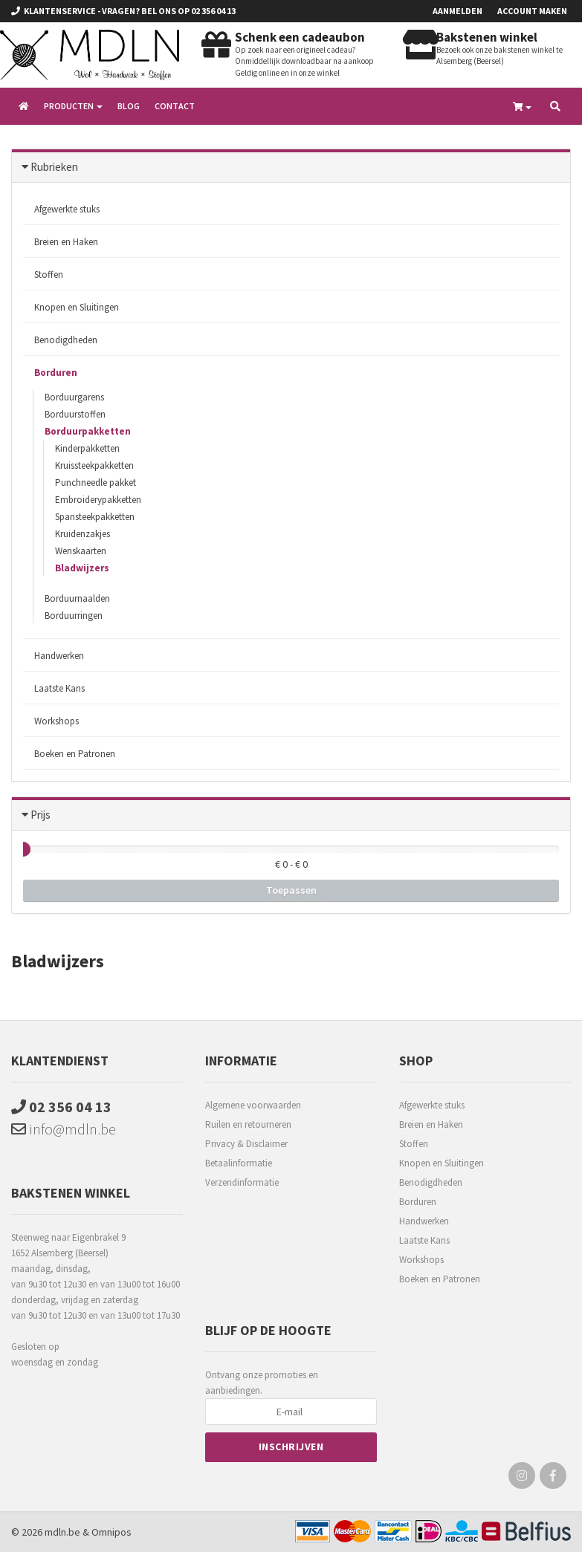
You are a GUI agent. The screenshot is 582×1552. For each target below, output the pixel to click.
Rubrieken (54, 167)
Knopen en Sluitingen (76, 307)
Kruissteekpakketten (94, 465)
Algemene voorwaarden (253, 1105)
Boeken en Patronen (74, 753)
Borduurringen (74, 615)
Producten (73, 105)
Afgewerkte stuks (67, 209)
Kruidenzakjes (82, 533)
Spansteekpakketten (95, 516)
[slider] (23, 849)
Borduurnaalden (77, 598)
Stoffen (48, 274)
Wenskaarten (80, 551)
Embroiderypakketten (98, 499)
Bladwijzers (82, 568)
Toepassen (291, 890)
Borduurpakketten (88, 431)
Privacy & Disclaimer (246, 1143)
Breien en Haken (66, 242)
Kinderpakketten (87, 448)
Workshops (56, 721)
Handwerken (59, 655)
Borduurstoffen (75, 414)
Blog (128, 105)
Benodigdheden (65, 340)
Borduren (55, 372)
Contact (175, 105)
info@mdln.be (63, 1129)
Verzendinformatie (242, 1182)
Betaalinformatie (238, 1163)
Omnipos (111, 1532)
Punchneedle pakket (95, 482)
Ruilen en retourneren (248, 1124)
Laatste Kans (59, 688)
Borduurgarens (74, 397)
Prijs (40, 815)
